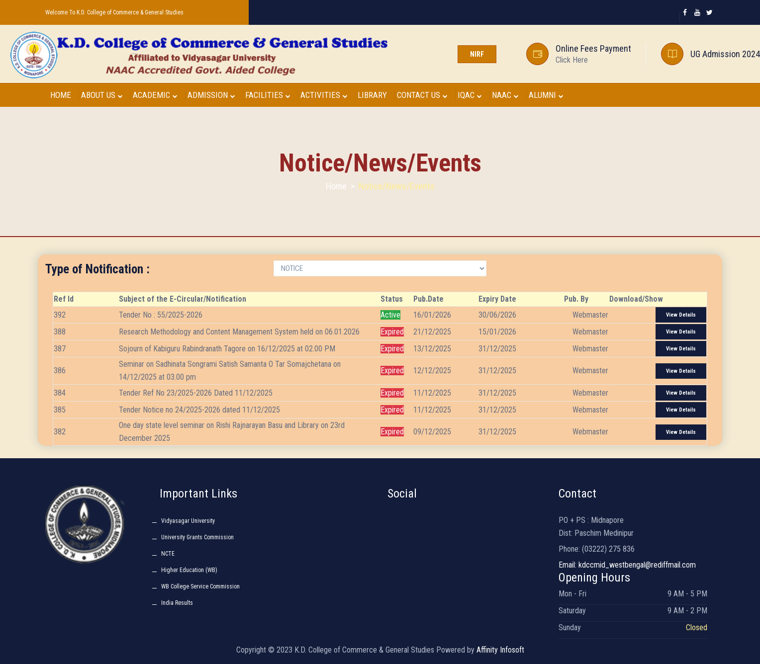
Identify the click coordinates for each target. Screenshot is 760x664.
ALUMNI (546, 95)
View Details (681, 315)
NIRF (477, 54)
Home (336, 186)
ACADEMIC (155, 95)
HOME (60, 95)
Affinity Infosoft (500, 650)
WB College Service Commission (200, 586)
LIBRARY (372, 95)
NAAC (505, 95)
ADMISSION (211, 95)
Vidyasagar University (188, 520)
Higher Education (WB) (189, 570)
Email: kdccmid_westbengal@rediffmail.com (627, 565)
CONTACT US (422, 95)
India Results (177, 602)
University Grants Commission (197, 537)
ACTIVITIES (324, 95)
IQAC (470, 95)
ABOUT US (102, 95)
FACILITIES (267, 95)
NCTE (168, 553)
